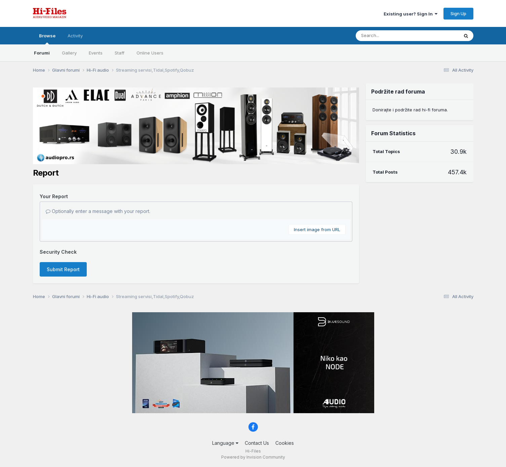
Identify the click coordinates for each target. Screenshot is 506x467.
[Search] (389, 35)
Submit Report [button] (63, 269)
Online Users (150, 53)
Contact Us (257, 443)
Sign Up (458, 13)
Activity (75, 35)
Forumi (42, 53)
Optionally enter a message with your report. (98, 211)
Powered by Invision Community (253, 457)
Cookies (284, 443)
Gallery (69, 53)
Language (225, 443)
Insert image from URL (317, 229)
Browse (47, 38)
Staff (119, 53)
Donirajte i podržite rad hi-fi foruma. (410, 109)
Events (96, 53)
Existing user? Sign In (410, 13)
